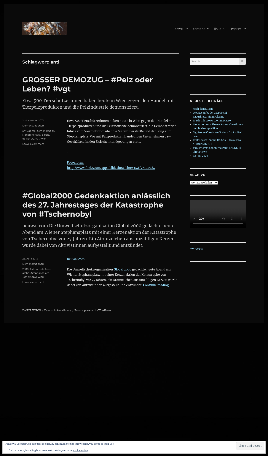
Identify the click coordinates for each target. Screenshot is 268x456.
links (217, 29)
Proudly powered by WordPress (92, 310)
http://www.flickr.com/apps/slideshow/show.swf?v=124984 (111, 168)
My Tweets (196, 249)
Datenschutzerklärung (57, 310)
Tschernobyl (29, 276)
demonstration (46, 130)
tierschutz (28, 138)
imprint (236, 29)
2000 (25, 268)
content (199, 29)
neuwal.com (76, 259)
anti (24, 130)
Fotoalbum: (75, 162)
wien (44, 138)
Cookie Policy (80, 450)
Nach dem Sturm (203, 108)
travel (179, 29)
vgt (37, 138)
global (26, 272)
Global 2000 (122, 269)
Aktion (34, 268)
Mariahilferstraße (32, 134)
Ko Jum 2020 (200, 155)
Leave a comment (33, 143)
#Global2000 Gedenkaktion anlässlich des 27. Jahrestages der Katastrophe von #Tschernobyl (96, 204)
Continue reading (156, 285)
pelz (46, 134)
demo (32, 130)
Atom (48, 268)
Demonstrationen (33, 125)
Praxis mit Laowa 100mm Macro (212, 120)
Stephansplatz (40, 272)
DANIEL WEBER (31, 310)
